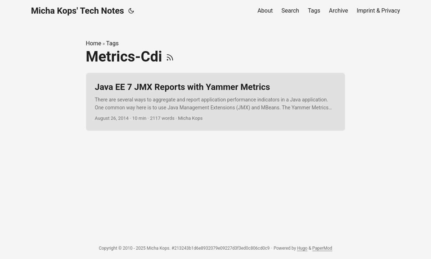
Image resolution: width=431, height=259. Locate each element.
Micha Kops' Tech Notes (77, 11)
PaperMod (322, 248)
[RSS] (170, 56)
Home (93, 43)
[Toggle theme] (131, 11)
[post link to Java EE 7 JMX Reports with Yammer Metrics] (215, 102)
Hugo (302, 248)
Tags (112, 43)
